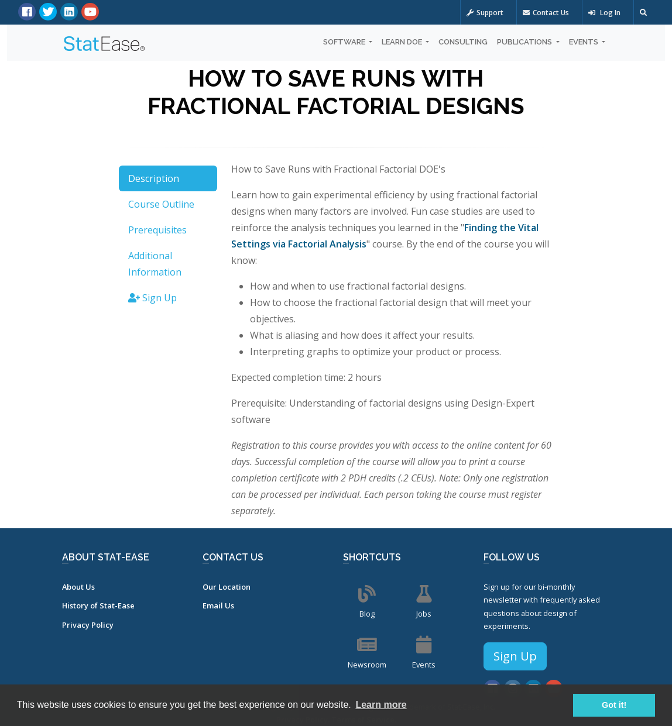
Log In (604, 13)
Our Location (227, 587)
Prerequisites (157, 229)
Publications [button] (525, 41)
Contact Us (546, 13)
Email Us (218, 605)
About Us (78, 587)
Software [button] (345, 41)
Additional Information (154, 263)
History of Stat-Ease (98, 605)
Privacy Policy (88, 625)
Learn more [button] (380, 705)
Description (153, 178)
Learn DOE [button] (403, 41)
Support (485, 13)
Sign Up (152, 297)
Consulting (463, 41)
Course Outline (161, 204)
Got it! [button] (614, 705)
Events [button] (584, 41)
